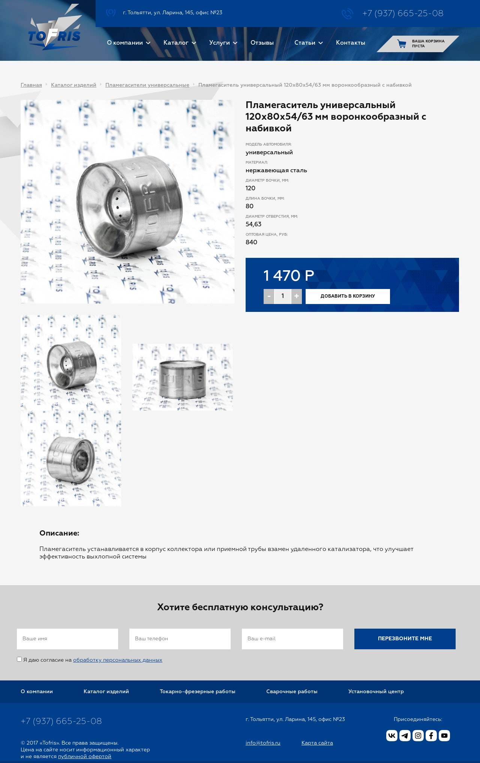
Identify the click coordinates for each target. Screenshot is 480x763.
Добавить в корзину (348, 296)
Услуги (219, 43)
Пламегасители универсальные (147, 85)
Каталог (176, 43)
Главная (31, 85)
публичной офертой (84, 756)
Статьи (304, 43)
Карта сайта (317, 743)
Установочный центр (376, 691)
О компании (125, 43)
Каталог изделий (73, 85)
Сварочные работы (292, 691)
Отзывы (262, 43)
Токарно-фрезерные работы (198, 691)
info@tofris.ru (263, 743)
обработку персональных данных (117, 660)
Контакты (350, 43)
